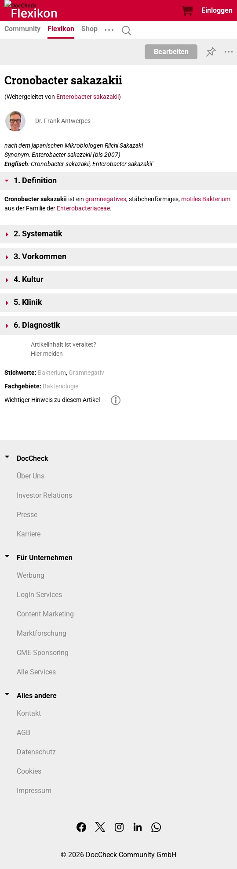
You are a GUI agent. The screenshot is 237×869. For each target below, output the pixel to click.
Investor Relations (44, 495)
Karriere (28, 534)
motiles (191, 199)
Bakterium (216, 199)
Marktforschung (41, 633)
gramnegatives (105, 199)
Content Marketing (45, 614)
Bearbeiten (171, 51)
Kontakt (29, 713)
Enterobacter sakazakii (87, 96)
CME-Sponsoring (43, 652)
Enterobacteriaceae (83, 208)
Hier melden (47, 353)
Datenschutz (36, 752)
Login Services (39, 594)
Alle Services (36, 672)
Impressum (34, 790)
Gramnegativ (86, 372)
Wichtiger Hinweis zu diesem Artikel (52, 399)
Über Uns (30, 476)
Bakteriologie (60, 386)
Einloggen (217, 10)
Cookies (29, 771)
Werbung (30, 575)
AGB (23, 732)
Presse (27, 515)
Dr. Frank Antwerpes (63, 120)
